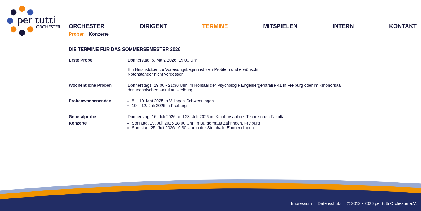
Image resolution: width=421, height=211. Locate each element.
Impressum (301, 203)
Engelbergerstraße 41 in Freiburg (272, 85)
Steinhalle (216, 127)
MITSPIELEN (280, 26)
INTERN (343, 26)
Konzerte (98, 34)
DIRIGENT (153, 26)
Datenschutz (329, 203)
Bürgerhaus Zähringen (221, 123)
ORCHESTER (87, 26)
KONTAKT (403, 26)
